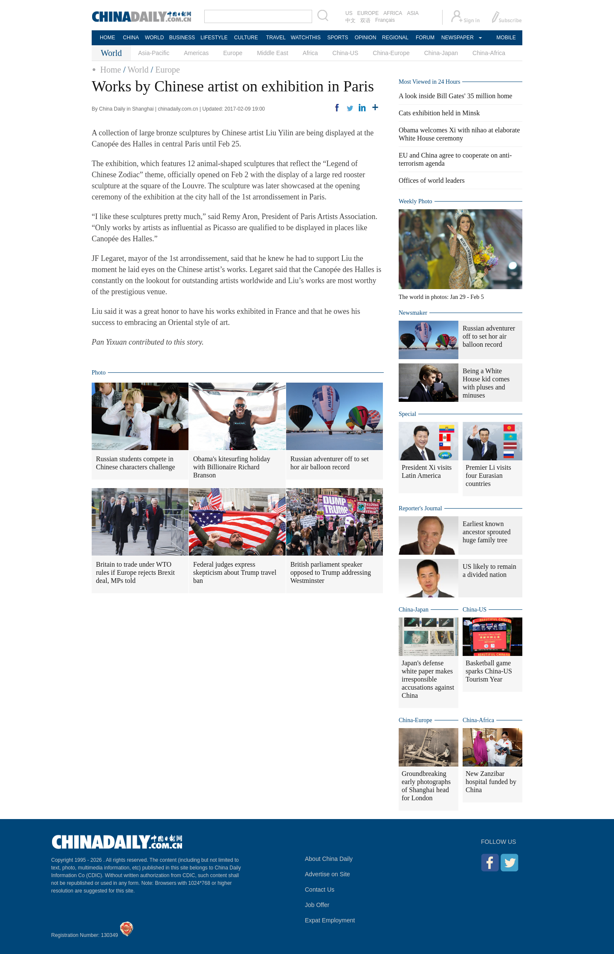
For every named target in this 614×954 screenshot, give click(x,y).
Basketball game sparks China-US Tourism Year (489, 671)
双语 (365, 20)
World (138, 69)
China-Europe (391, 53)
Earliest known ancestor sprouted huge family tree (486, 532)
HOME (107, 38)
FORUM (425, 38)
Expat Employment (330, 920)
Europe (233, 53)
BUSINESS (182, 38)
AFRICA (392, 13)
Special (407, 414)
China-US (346, 53)
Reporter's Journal (420, 508)
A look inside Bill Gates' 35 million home (455, 95)
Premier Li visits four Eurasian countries (488, 475)
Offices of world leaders (432, 180)
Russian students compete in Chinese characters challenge (135, 463)
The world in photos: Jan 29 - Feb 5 (441, 297)
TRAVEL (276, 38)
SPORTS (337, 38)
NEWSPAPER (457, 38)
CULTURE (246, 38)
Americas (196, 53)
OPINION (366, 38)
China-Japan (441, 53)
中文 (350, 20)
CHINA (131, 38)
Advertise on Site (327, 874)
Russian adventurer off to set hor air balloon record (329, 463)
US (349, 13)
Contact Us (319, 889)
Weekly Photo (415, 201)
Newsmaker (413, 313)
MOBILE (506, 38)
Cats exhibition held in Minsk (439, 113)
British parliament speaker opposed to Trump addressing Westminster (330, 572)
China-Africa (488, 53)
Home (110, 69)
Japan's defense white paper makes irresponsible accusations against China (428, 679)
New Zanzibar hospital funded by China (491, 781)
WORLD (154, 38)
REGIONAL (395, 38)
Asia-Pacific (153, 53)
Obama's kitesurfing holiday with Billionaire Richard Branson (231, 467)
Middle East (272, 53)
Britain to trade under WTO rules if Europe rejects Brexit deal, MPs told (135, 572)
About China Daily (329, 858)
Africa (310, 53)
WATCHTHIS (306, 38)
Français (385, 20)
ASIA (412, 13)
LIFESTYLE (213, 38)
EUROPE (368, 13)
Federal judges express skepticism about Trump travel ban (234, 572)
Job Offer (317, 904)
